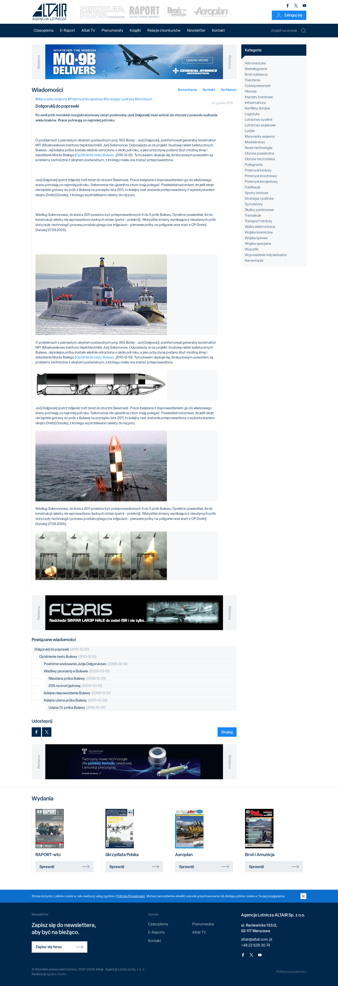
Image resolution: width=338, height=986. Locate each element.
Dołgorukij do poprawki (62, 649)
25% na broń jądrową (75, 685)
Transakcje (253, 215)
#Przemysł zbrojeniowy (85, 99)
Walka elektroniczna (260, 226)
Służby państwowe (259, 209)
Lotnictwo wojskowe (260, 125)
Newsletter (196, 30)
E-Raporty (156, 932)
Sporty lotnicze (256, 193)
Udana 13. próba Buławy (77, 707)
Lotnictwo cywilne (258, 119)
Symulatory (254, 204)
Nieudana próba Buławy (77, 678)
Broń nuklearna (256, 74)
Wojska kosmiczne (259, 232)
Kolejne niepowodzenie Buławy (77, 693)
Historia (251, 91)
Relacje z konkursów (164, 30)
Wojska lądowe (256, 238)
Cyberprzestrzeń (258, 85)
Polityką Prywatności (131, 896)
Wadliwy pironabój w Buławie (77, 671)
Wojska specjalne (258, 243)
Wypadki (251, 249)
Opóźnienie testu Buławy (95, 155)
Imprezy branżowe (259, 97)
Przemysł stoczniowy (261, 176)
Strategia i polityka (259, 198)
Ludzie (250, 131)
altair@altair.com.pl (256, 939)
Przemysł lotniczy (258, 170)
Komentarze (187, 89)
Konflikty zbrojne (257, 108)
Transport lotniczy (258, 221)
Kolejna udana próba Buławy (76, 700)
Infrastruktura (255, 102)
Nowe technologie (258, 147)
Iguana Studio (56, 974)
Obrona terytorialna (260, 159)
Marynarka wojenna (260, 136)
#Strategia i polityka (119, 99)
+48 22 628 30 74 (255, 945)
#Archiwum (143, 99)
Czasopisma (44, 30)
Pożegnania (254, 164)
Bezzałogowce (256, 68)
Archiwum (229, 89)
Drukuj (227, 732)
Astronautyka (255, 63)
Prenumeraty (112, 30)
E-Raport (67, 30)
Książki (135, 30)
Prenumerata (203, 924)
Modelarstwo (255, 142)
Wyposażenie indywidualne (265, 255)
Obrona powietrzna (259, 153)
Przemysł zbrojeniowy (261, 181)
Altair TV (88, 30)
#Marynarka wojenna (51, 99)
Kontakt (218, 30)
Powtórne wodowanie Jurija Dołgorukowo (85, 664)
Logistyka (252, 114)
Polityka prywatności (291, 972)
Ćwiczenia (252, 80)
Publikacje (252, 187)
